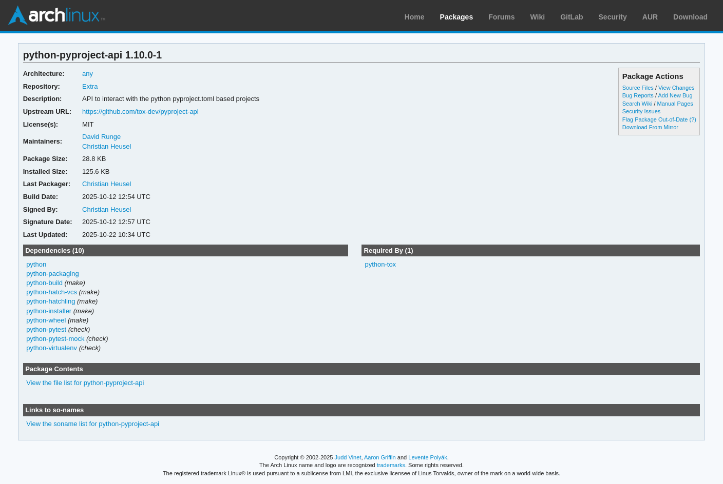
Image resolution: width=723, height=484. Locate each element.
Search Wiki (637, 103)
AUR (650, 17)
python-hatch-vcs (51, 292)
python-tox (380, 264)
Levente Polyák (427, 457)
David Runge (101, 136)
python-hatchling (50, 301)
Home (415, 17)
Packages (456, 17)
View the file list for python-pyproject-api (85, 383)
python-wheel (46, 320)
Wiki (537, 17)
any (87, 73)
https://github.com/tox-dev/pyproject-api (140, 111)
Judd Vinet (348, 457)
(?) (692, 119)
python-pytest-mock (55, 338)
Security (613, 17)
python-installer (48, 311)
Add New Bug (675, 95)
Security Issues (641, 111)
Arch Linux (56, 15)
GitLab (571, 17)
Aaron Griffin (380, 457)
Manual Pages (675, 103)
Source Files (638, 88)
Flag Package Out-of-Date (655, 119)
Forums (501, 17)
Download (690, 17)
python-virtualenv (51, 348)
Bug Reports (638, 95)
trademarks (391, 465)
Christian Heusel (106, 146)
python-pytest (46, 329)
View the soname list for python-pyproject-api (92, 424)
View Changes (676, 88)
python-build (44, 283)
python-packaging (52, 273)
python (36, 264)
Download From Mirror (650, 127)
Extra (90, 86)
